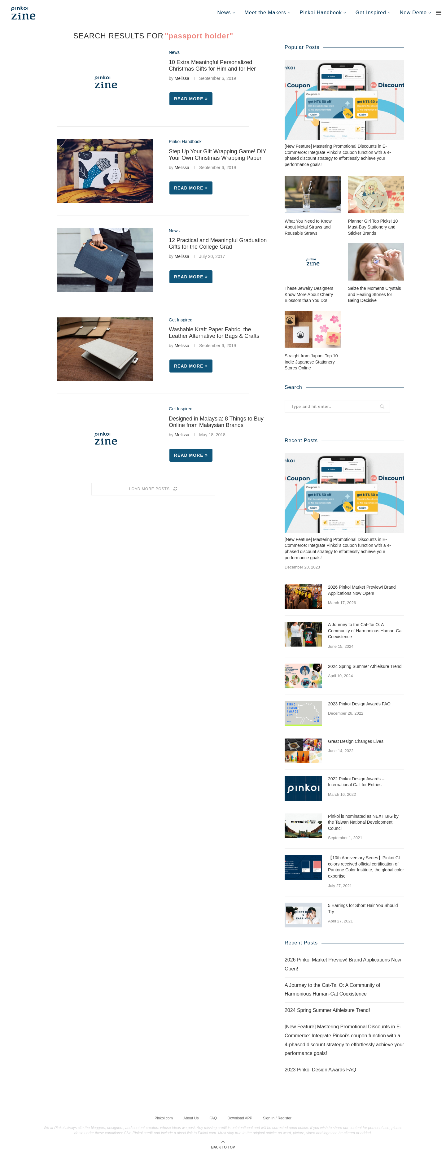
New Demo (413, 12)
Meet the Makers (265, 12)
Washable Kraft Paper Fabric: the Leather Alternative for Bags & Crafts (214, 332)
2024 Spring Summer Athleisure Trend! (365, 666)
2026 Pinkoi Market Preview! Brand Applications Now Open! (362, 589)
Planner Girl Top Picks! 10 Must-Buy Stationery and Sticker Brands (373, 226)
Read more (191, 98)
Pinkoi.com (164, 1117)
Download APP (239, 1117)
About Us (191, 1117)
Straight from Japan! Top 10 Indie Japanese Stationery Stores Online (311, 361)
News (224, 12)
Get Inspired (371, 12)
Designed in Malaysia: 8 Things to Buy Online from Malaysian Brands (216, 422)
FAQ (213, 1117)
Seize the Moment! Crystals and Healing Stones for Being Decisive (374, 294)
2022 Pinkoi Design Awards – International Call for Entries (356, 781)
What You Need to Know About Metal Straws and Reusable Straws (308, 226)
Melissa (182, 78)
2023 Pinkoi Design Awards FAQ (359, 703)
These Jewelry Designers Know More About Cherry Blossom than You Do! (309, 294)
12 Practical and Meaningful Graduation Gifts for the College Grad (218, 243)
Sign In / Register (277, 1117)
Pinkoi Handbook (321, 12)
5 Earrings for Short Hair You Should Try (363, 908)
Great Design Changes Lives (355, 741)
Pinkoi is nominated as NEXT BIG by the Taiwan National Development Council (363, 821)
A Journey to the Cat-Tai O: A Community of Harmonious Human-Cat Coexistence (365, 630)
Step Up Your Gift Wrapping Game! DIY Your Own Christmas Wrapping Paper (217, 154)
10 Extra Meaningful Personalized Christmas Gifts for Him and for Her (212, 65)
